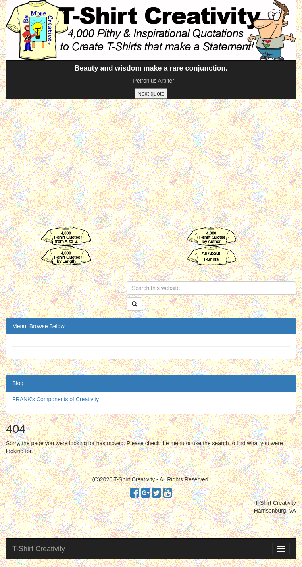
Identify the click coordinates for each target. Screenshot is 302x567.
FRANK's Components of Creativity (55, 399)
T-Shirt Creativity (38, 549)
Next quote (151, 93)
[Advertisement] (151, 162)
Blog (17, 383)
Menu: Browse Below (38, 326)
